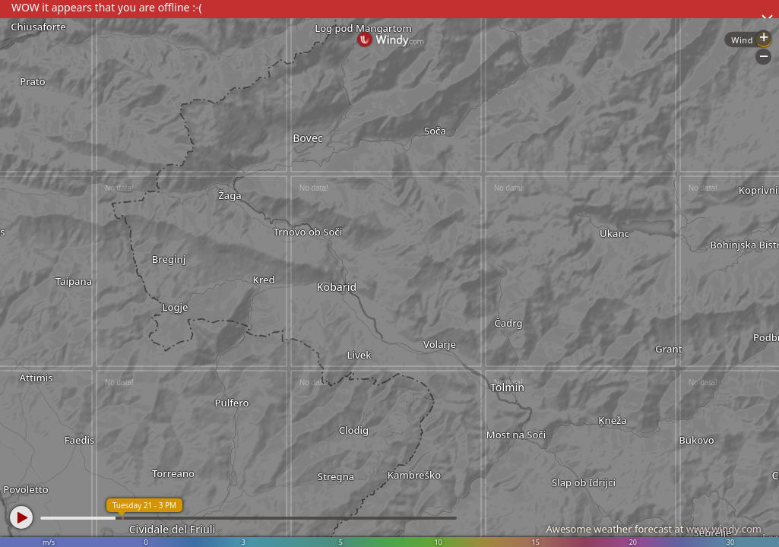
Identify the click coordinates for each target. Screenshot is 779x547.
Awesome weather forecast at (654, 529)
